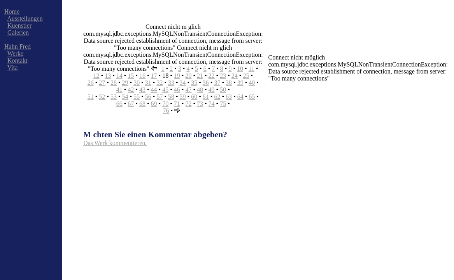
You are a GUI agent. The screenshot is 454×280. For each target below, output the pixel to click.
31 (148, 82)
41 (119, 89)
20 (188, 75)
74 (212, 103)
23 (223, 75)
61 (206, 96)
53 (113, 96)
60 (194, 96)
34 (183, 82)
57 (159, 96)
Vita (12, 67)
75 (223, 103)
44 (154, 89)
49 (212, 89)
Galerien (18, 32)
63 (229, 96)
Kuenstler (19, 25)
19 (177, 75)
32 (159, 82)
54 (125, 96)
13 (108, 75)
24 (234, 75)
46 (177, 89)
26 (91, 82)
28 (113, 82)
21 (200, 75)
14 (119, 75)
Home (11, 11)
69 (154, 103)
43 (142, 89)
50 (223, 89)
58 (171, 96)
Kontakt (17, 60)
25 (246, 75)
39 (240, 82)
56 (148, 96)
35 (194, 82)
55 (136, 96)
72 (188, 103)
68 (142, 103)
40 (252, 82)
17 (154, 75)
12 (96, 75)
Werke (15, 53)
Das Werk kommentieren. (115, 143)
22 (212, 75)
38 (229, 82)
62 (217, 96)
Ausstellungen (25, 18)
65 (252, 96)
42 (131, 89)
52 (102, 96)
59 (183, 96)
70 (165, 103)
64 (240, 96)
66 (119, 103)
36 (206, 82)
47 (188, 89)
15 (131, 75)
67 (131, 103)
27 (102, 82)
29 (125, 82)
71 (177, 103)
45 (165, 89)
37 (217, 82)
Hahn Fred (17, 46)
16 (142, 75)
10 (240, 68)
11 (251, 68)
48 (200, 89)
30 (136, 82)
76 (166, 110)
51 (91, 96)
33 (171, 82)
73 (200, 103)
